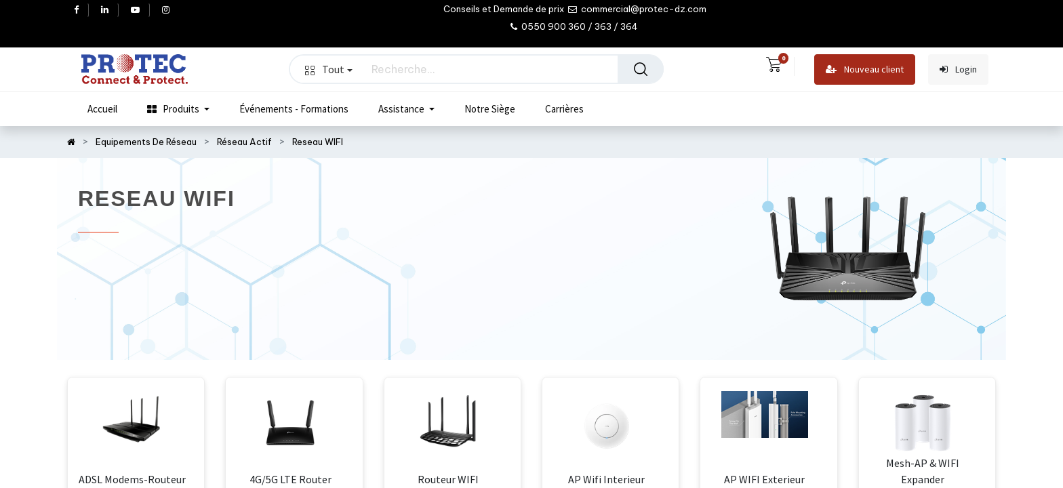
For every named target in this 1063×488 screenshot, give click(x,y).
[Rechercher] (641, 69)
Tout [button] (329, 69)
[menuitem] (102, 109)
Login (958, 69)
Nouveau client (865, 69)
